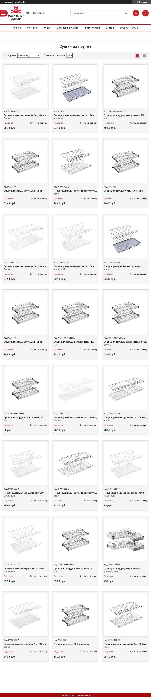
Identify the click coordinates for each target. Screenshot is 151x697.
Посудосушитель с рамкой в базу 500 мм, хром (125, 645)
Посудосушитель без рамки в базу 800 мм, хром (74, 117)
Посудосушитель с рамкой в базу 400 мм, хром (75, 192)
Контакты (32, 27)
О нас (47, 27)
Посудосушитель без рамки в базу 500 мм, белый (24, 494)
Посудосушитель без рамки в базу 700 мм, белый (74, 268)
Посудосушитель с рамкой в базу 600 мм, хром (75, 494)
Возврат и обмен (129, 27)
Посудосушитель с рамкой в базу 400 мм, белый (25, 117)
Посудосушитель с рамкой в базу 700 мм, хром (125, 419)
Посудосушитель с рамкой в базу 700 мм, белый (75, 419)
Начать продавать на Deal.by (13, 2)
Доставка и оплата (67, 27)
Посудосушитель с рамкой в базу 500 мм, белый (25, 645)
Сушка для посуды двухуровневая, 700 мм (74, 570)
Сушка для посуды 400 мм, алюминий (123, 191)
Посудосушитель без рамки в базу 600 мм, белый (24, 570)
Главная (16, 27)
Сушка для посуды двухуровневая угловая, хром (122, 570)
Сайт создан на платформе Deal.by (75, 695)
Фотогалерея (92, 27)
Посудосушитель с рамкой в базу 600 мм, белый (25, 268)
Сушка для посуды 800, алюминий (71, 644)
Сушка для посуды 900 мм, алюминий (23, 342)
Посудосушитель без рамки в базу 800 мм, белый (124, 494)
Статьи (110, 27)
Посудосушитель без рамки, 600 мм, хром (123, 268)
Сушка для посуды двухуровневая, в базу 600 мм (125, 343)
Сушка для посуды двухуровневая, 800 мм (24, 419)
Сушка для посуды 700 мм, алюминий (23, 191)
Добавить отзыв (145, 13)
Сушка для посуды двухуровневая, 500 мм (124, 117)
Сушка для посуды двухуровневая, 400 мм (74, 343)
